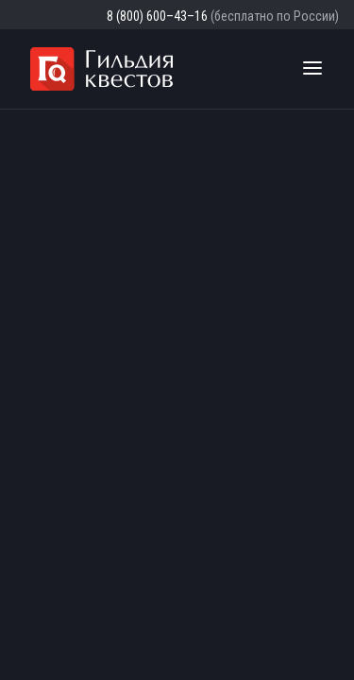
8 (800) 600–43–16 (157, 16)
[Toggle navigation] (312, 69)
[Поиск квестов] (276, 69)
